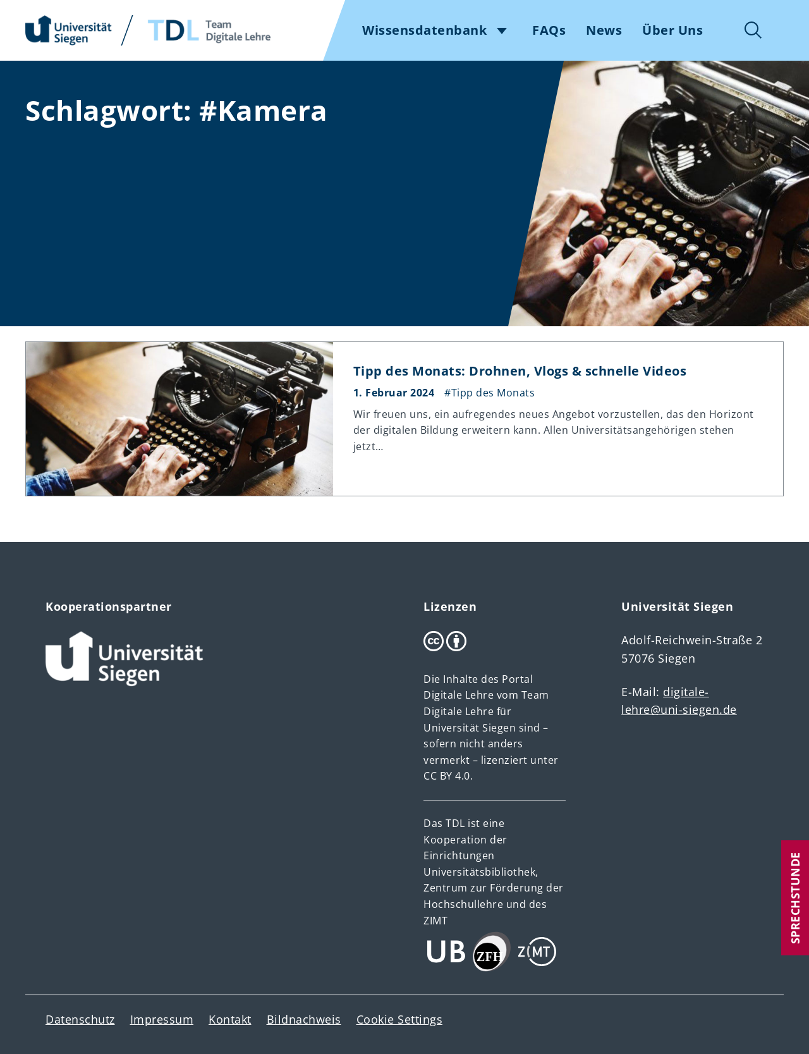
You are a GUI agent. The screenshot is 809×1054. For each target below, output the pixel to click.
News (604, 30)
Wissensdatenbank (424, 30)
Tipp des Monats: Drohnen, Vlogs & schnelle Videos (520, 370)
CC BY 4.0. (448, 776)
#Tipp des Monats (489, 393)
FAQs (549, 30)
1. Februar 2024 (394, 393)
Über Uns (672, 30)
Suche (753, 30)
